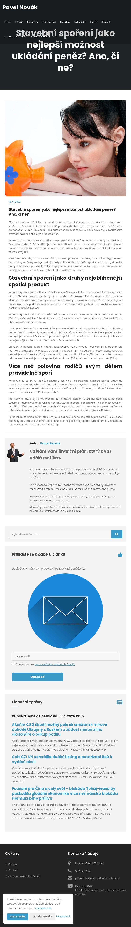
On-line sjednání (40, 36)
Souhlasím (17, 910)
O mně (93, 22)
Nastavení (63, 917)
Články (18, 22)
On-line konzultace (15, 36)
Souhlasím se (25, 664)
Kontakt (106, 22)
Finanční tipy (49, 22)
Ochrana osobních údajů (24, 876)
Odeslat (37, 677)
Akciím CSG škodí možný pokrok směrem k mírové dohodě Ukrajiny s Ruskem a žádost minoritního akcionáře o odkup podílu (59, 729)
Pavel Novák (50, 443)
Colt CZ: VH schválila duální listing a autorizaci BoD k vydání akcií (62, 759)
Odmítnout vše (43, 909)
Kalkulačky (80, 22)
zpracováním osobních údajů (55, 664)
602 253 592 (82, 871)
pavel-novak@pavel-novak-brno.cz (97, 878)
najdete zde (43, 901)
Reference (32, 22)
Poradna (65, 22)
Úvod (7, 22)
